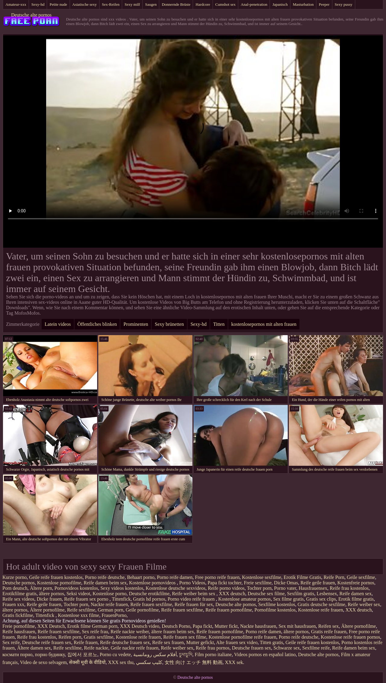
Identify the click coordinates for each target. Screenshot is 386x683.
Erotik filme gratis (356, 599)
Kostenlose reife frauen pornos (350, 637)
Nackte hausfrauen (258, 626)
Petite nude (58, 4)
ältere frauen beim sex (172, 631)
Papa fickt (202, 626)
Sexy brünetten (169, 324)
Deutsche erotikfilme (149, 593)
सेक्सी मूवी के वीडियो (87, 662)
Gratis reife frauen (328, 631)
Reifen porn (70, 637)
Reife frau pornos (212, 647)
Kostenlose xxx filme (78, 615)
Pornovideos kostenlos (76, 588)
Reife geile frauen (317, 582)
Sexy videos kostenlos (121, 588)
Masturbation (303, 4)
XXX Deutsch (51, 626)
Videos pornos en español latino (265, 654)
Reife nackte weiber (130, 631)
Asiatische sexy (84, 4)
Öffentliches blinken (97, 324)
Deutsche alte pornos (31, 14)
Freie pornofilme (18, 626)
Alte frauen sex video (237, 642)
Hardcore (202, 4)
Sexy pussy (344, 4)
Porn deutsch (14, 588)
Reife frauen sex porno (86, 599)
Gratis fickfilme (17, 615)
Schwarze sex (287, 647)
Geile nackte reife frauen (135, 647)
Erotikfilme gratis (19, 593)
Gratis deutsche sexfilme (321, 604)
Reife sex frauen (168, 642)
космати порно (17, 654)
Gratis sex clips (321, 599)
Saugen (151, 4)
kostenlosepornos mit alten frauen (263, 324)
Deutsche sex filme (266, 593)
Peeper (324, 4)
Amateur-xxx (15, 4)
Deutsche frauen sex (251, 647)
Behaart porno (140, 577)
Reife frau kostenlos (349, 588)
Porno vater (285, 588)
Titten (219, 324)
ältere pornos (51, 593)
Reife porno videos (226, 588)
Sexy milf (132, 4)
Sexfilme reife (316, 647)
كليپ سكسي (149, 662)
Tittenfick (121, 599)
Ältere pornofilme (47, 609)
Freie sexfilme (258, 582)
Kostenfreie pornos (355, 582)
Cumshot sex (225, 4)
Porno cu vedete (115, 654)
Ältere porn (41, 588)
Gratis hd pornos (149, 599)
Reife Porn (334, 577)
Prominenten (135, 324)
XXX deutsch (232, 593)
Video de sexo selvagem (43, 662)
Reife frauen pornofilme (228, 609)
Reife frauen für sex (194, 604)
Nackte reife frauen (109, 604)
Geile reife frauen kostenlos (55, 577)
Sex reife (11, 642)
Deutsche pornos (18, 582)
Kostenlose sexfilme (261, 577)
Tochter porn (259, 588)
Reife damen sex (356, 593)
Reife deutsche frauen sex (125, 642)
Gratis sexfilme (98, 637)
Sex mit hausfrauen (297, 626)
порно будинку (50, 654)
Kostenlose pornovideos (153, 582)
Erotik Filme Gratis (302, 577)
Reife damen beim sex (105, 582)
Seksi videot (78, 593)
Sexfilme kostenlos (276, 604)
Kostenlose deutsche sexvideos (175, 588)
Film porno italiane (213, 654)
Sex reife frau (95, 631)
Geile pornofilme (142, 609)
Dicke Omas (286, 582)
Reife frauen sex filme (184, 637)
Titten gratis (271, 642)
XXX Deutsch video (140, 626)
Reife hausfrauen (18, 631)
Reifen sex (328, 626)
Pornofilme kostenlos (275, 609)
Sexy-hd (37, 4)
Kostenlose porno (109, 593)
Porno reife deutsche (105, 577)
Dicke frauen (49, 599)
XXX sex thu (120, 662)
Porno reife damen (174, 577)
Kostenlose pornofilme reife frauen (242, 637)
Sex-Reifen (110, 4)
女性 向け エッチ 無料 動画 (194, 662)
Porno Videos (192, 582)
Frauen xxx (13, 604)
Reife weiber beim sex (194, 593)
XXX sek (234, 662)
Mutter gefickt (200, 642)
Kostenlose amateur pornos (244, 599)
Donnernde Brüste (176, 4)
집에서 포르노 (82, 654)
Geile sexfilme (361, 577)
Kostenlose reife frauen (320, 609)
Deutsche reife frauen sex (46, 642)
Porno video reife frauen (192, 599)
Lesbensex (327, 593)
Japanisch (280, 4)
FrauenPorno (114, 615)
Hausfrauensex (313, 588)
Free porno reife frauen (217, 577)
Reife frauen (86, 642)
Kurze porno (14, 577)
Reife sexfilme (81, 609)
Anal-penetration (254, 4)
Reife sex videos (18, 599)
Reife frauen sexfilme (151, 604)
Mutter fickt (226, 626)
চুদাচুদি (185, 654)
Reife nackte (96, 647)
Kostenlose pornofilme (59, 582)
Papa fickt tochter (224, 582)
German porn (110, 609)
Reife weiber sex (364, 604)
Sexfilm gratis (300, 593)
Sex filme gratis (288, 599)
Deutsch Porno (176, 626)
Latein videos (58, 324)
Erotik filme (79, 626)
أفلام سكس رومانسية (155, 654)
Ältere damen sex (34, 647)
